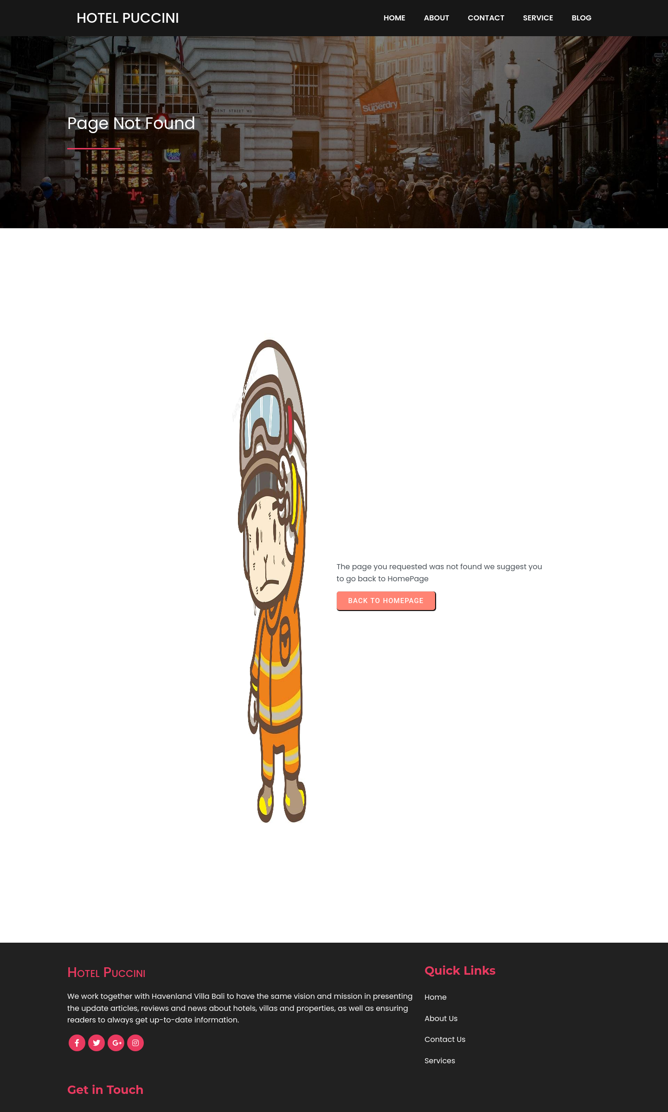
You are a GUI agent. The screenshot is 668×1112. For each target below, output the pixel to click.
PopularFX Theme (374, 1098)
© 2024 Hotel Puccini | (301, 1098)
